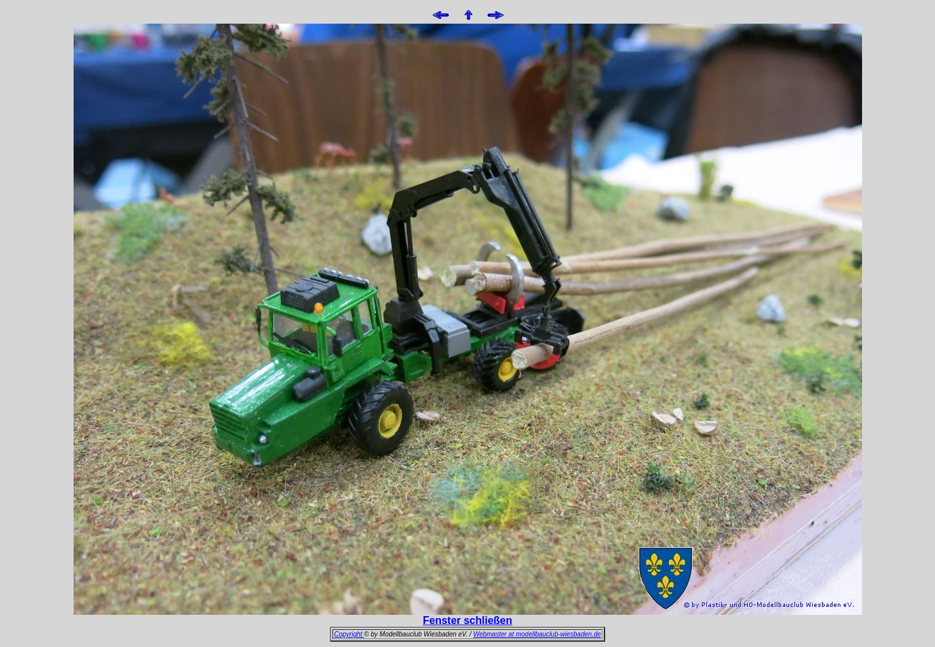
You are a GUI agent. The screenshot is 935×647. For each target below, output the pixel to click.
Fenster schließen (467, 620)
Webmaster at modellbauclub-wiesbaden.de (537, 634)
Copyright (349, 634)
